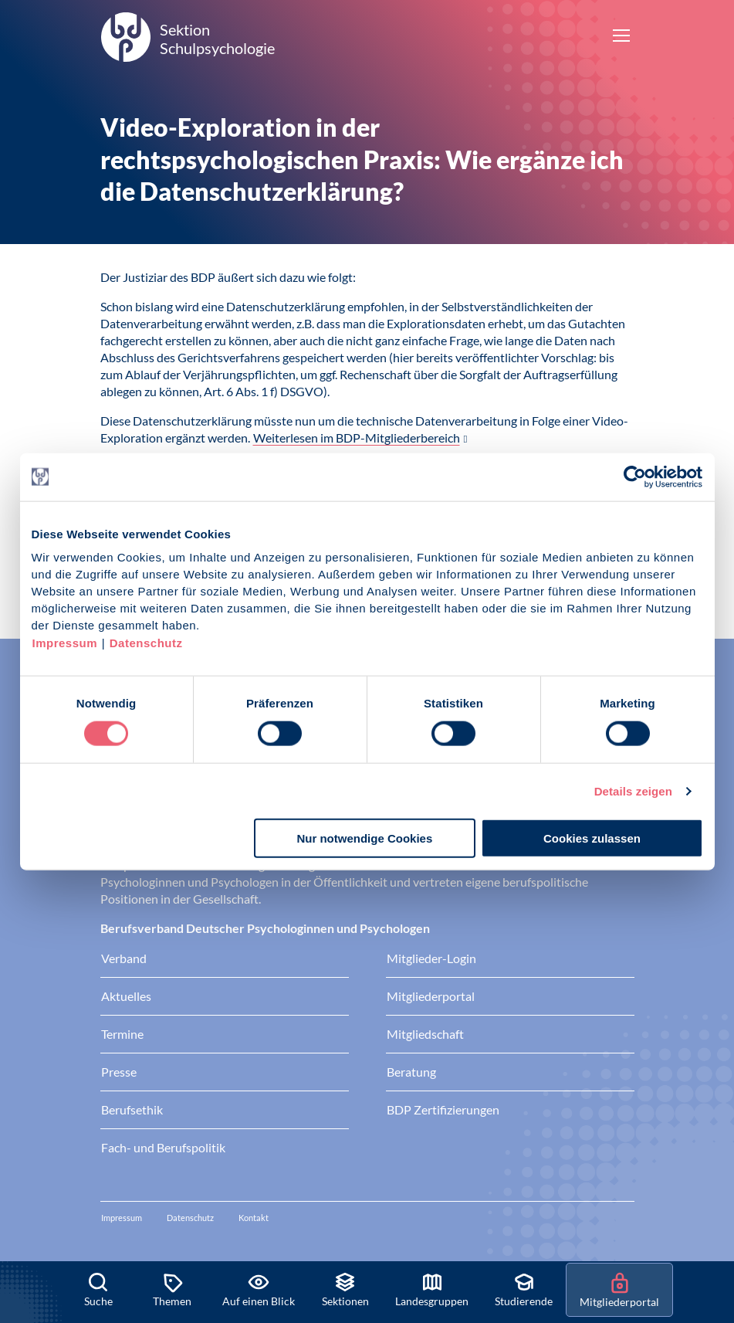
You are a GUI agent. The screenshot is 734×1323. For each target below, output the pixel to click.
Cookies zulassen (592, 838)
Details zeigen (633, 790)
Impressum (65, 643)
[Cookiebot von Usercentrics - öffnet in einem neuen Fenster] (635, 476)
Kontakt (253, 1218)
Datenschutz (146, 643)
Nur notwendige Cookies (364, 838)
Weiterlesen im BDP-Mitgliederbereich (356, 437)
